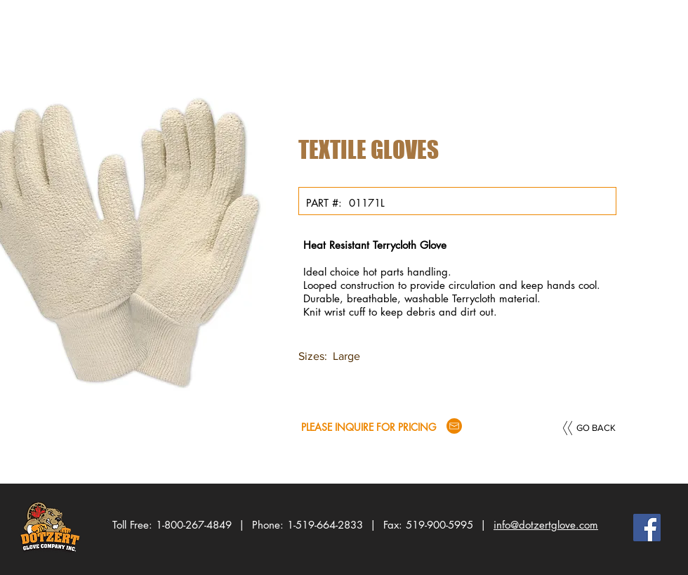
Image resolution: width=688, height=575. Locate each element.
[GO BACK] (596, 428)
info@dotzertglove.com (546, 524)
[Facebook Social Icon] (647, 527)
